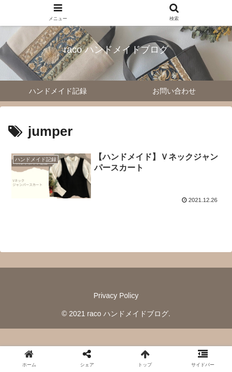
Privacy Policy (116, 295)
